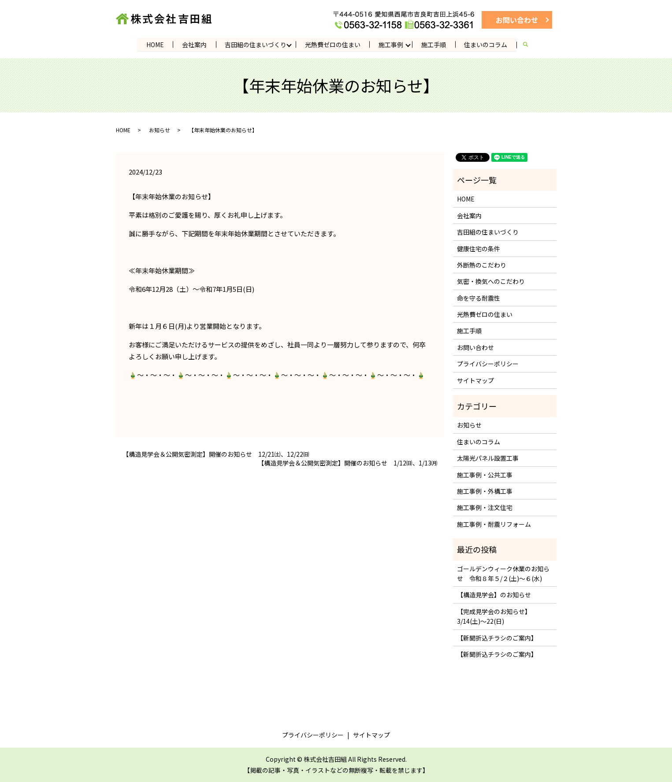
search (531, 44)
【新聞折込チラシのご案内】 (497, 637)
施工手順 (434, 44)
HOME (154, 44)
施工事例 (391, 44)
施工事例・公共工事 (484, 474)
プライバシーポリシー (488, 363)
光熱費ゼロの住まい (332, 44)
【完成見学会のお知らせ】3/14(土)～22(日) (494, 616)
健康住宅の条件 (478, 248)
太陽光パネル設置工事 (488, 458)
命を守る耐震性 (478, 298)
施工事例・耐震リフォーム (494, 524)
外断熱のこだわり (481, 265)
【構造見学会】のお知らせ (494, 594)
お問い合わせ (517, 20)
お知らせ (159, 130)
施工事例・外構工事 (484, 491)
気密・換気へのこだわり (491, 281)
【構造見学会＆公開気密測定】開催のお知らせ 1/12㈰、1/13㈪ (348, 463)
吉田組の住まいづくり (255, 44)
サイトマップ (475, 380)
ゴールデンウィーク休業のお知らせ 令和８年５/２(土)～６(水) (503, 573)
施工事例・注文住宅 (484, 507)
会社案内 (194, 44)
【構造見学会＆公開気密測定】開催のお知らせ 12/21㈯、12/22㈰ (216, 454)
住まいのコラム (487, 44)
